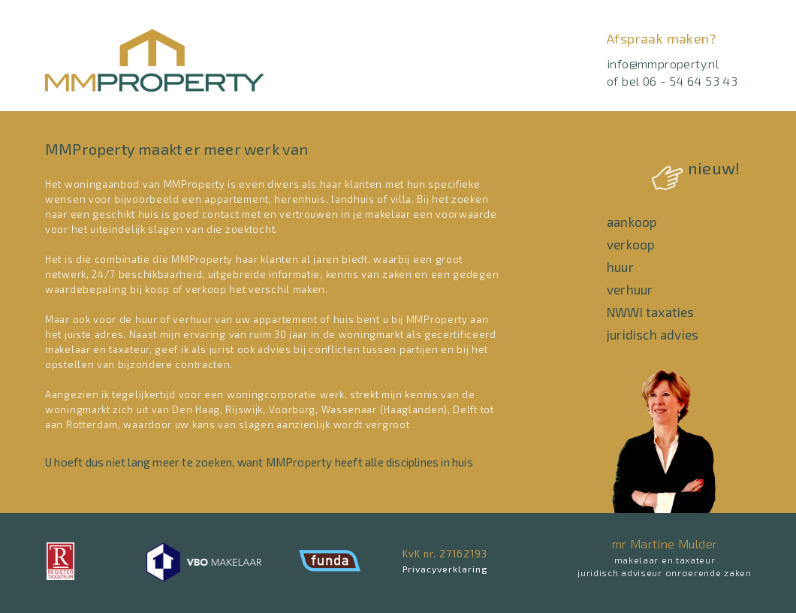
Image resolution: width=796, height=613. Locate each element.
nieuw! (696, 167)
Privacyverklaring (445, 568)
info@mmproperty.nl (663, 63)
